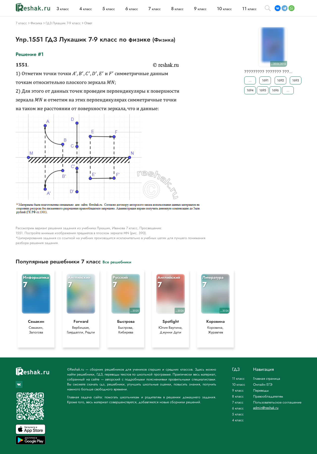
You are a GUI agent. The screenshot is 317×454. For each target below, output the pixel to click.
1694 (250, 90)
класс (62, 8)
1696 (275, 90)
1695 (262, 90)
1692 (280, 80)
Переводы (261, 390)
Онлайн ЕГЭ (262, 384)
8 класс (238, 396)
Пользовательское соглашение (277, 402)
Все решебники (117, 261)
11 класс (238, 378)
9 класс (238, 390)
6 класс (238, 408)
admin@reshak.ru (265, 407)
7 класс (237, 402)
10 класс (238, 384)
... (250, 80)
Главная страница (266, 378)
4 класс (238, 420)
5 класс (238, 414)
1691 (265, 80)
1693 (295, 80)
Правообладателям (268, 396)
